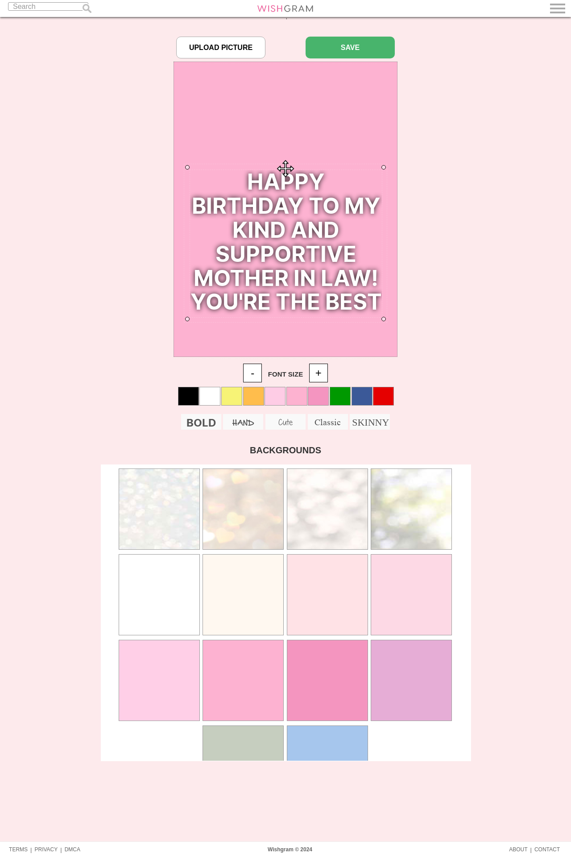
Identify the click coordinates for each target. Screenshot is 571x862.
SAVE (350, 47)
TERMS (18, 849)
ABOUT (518, 849)
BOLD (201, 422)
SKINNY (370, 422)
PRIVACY (46, 849)
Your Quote (286, 243)
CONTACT (547, 849)
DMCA (72, 849)
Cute (285, 422)
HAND (243, 423)
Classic (327, 422)
